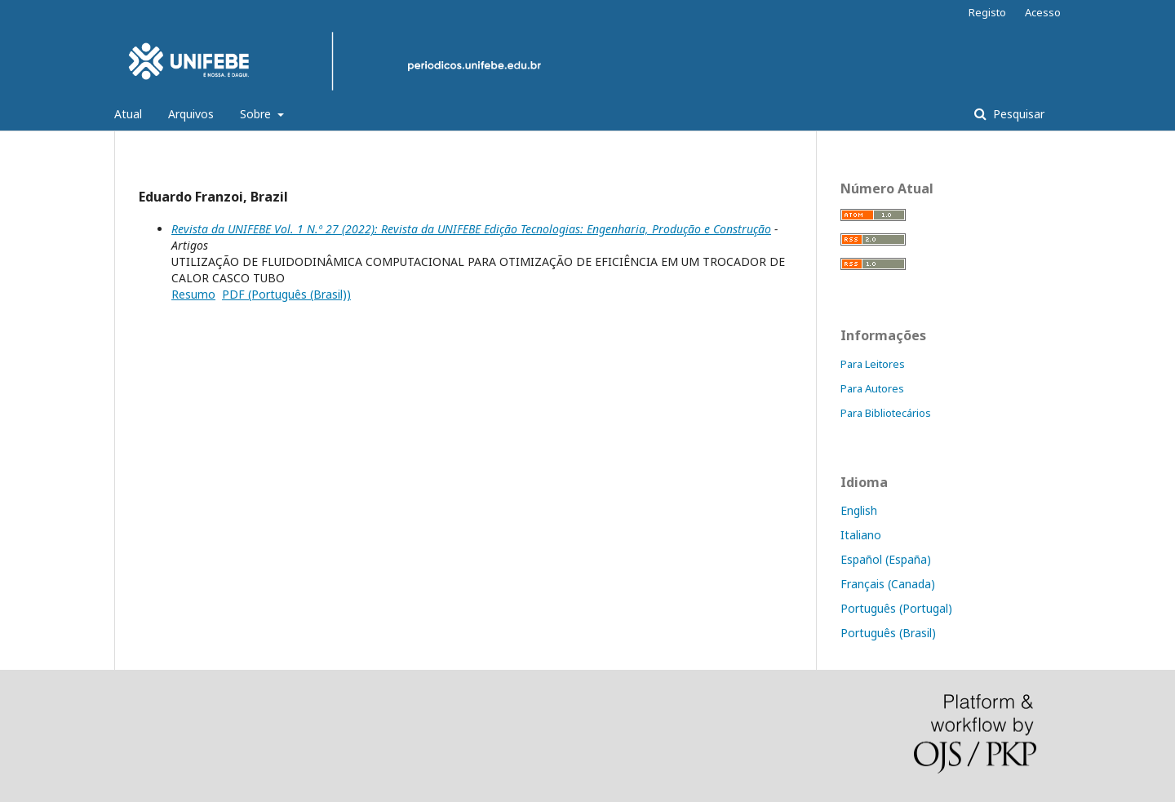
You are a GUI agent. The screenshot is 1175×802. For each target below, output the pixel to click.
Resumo (193, 294)
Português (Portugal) (896, 608)
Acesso (1043, 12)
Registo (987, 12)
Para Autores (872, 388)
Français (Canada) (887, 584)
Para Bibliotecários (885, 412)
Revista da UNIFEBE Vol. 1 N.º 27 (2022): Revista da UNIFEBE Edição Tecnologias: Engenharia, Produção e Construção (471, 229)
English (858, 510)
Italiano (860, 535)
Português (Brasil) (888, 632)
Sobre (257, 114)
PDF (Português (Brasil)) (286, 294)
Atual (128, 114)
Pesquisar (1017, 114)
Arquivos (191, 114)
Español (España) (885, 559)
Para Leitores (872, 364)
